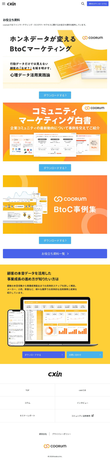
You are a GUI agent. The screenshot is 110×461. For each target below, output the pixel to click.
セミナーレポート (27, 415)
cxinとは (82, 390)
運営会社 (43, 434)
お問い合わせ (85, 354)
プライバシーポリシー (61, 434)
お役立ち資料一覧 (55, 253)
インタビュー (82, 402)
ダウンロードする (55, 95)
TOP (27, 390)
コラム (27, 402)
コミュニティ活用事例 (82, 415)
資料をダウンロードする (98, 3)
